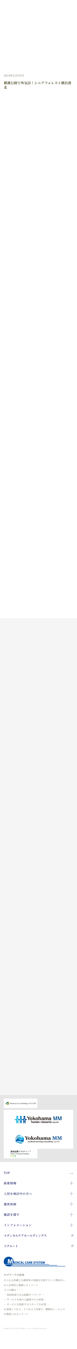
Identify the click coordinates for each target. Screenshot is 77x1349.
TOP (7, 1172)
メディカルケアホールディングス (38, 1235)
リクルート (38, 1246)
